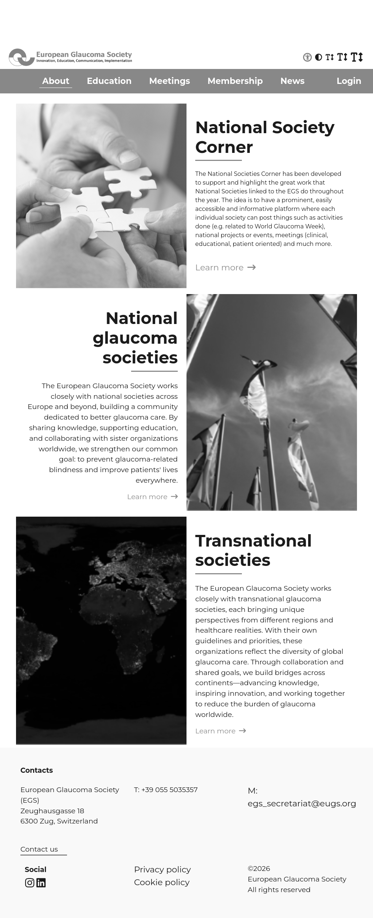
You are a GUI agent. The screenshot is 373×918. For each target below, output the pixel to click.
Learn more (225, 267)
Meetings (169, 81)
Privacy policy (162, 869)
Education (109, 81)
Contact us (39, 849)
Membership (235, 81)
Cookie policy (161, 882)
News (292, 81)
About (55, 81)
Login (349, 81)
